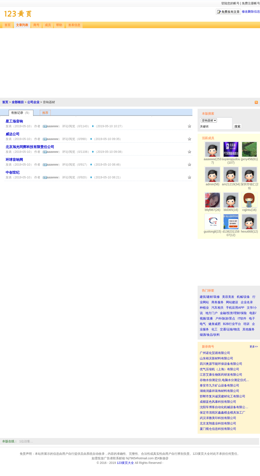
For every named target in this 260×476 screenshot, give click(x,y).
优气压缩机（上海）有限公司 (219, 369)
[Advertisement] (130, 60)
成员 (48, 25)
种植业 (204, 307)
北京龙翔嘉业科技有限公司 (218, 423)
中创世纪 (13, 172)
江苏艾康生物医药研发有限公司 (221, 374)
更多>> (254, 346)
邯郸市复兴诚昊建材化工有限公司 (222, 396)
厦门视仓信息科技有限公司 (218, 428)
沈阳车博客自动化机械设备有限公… (224, 407)
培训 (246, 324)
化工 (214, 329)
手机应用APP (235, 307)
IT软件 (242, 318)
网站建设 (232, 302)
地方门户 (211, 313)
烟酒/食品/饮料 (210, 334)
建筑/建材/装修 (210, 296)
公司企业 (33, 102)
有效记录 (21, 112)
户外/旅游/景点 (225, 318)
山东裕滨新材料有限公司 (216, 358)
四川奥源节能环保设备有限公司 (221, 363)
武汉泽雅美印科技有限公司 (218, 418)
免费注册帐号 (251, 3)
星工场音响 (14, 121)
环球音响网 (14, 159)
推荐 (45, 112)
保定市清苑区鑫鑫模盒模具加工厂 (222, 412)
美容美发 (228, 296)
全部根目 (18, 102)
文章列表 (22, 25)
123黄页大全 (125, 463)
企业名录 (247, 302)
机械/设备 (243, 296)
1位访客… (26, 441)
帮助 (59, 25)
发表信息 (74, 25)
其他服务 (248, 329)
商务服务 (217, 302)
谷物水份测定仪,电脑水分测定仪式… (224, 380)
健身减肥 (214, 324)
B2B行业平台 (232, 324)
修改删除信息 (251, 11)
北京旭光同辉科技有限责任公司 (30, 147)
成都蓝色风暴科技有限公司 (218, 401)
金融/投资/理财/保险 (233, 313)
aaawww (50, 126)
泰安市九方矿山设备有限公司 (219, 385)
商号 (36, 25)
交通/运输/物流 (230, 329)
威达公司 (13, 134)
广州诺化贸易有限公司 (215, 353)
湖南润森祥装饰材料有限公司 (219, 391)
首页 (8, 25)
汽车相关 (217, 307)
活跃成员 (208, 138)
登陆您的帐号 (230, 3)
